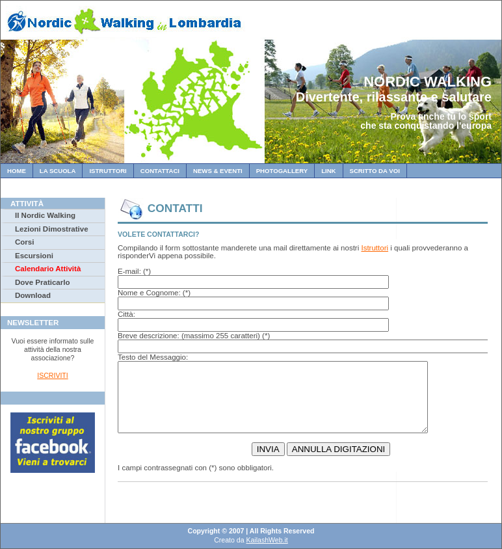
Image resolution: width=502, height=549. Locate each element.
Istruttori (107, 170)
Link (328, 170)
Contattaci (159, 170)
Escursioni (34, 256)
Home (16, 170)
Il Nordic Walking (45, 215)
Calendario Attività (48, 269)
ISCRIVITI (52, 375)
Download (33, 295)
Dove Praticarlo (42, 282)
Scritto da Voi (375, 170)
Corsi (24, 242)
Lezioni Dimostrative (51, 229)
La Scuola (58, 170)
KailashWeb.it (266, 540)
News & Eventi (218, 170)
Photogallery (282, 170)
